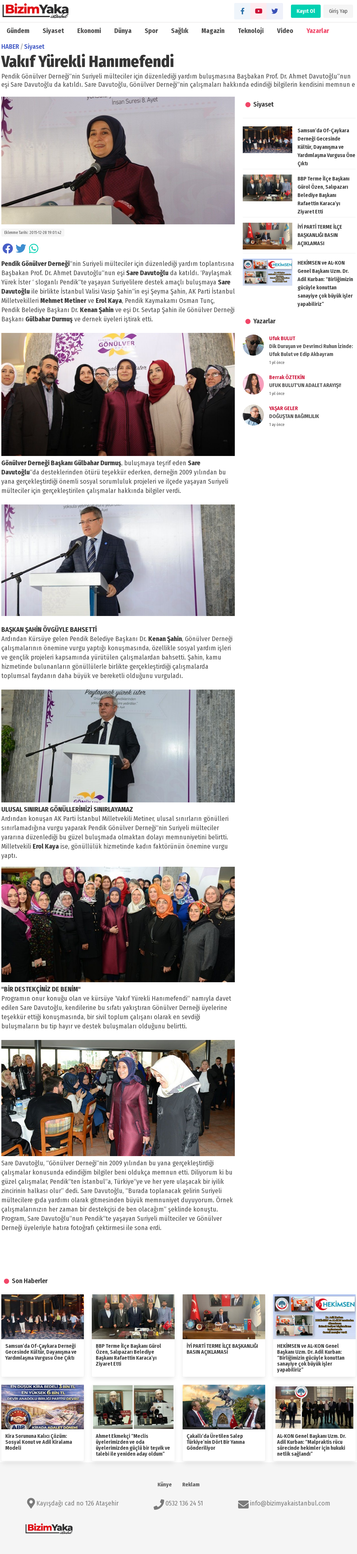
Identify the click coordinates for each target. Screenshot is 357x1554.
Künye (165, 1484)
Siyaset (53, 31)
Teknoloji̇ (251, 31)
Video (285, 31)
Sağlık (179, 31)
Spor (151, 31)
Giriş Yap (338, 11)
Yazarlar (317, 31)
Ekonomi (89, 31)
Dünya (122, 31)
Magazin (213, 31)
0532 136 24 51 (184, 1503)
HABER (10, 46)
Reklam (190, 1484)
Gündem (18, 31)
